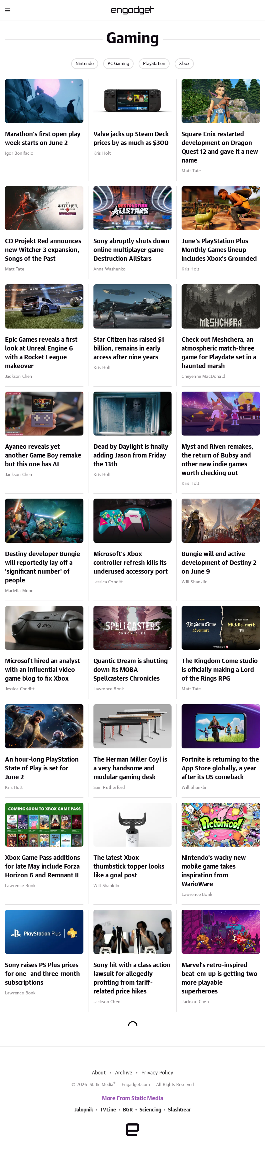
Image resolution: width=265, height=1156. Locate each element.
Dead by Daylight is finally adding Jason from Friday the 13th (130, 456)
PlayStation (154, 64)
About (99, 1072)
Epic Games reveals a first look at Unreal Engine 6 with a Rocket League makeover (41, 353)
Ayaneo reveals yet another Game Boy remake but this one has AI (43, 456)
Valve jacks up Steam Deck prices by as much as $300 (131, 138)
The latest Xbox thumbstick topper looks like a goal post (128, 867)
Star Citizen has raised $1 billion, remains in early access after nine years (128, 349)
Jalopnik (83, 1109)
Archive (123, 1072)
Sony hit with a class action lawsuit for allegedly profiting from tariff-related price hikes (132, 978)
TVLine (108, 1109)
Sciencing (150, 1109)
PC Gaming (118, 64)
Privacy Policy (157, 1072)
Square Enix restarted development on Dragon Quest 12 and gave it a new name (220, 147)
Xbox (184, 64)
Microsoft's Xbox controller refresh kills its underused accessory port (130, 563)
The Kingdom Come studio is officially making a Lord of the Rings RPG (220, 670)
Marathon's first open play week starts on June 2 (43, 138)
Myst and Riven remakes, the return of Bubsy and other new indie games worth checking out (217, 460)
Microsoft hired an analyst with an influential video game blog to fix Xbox (42, 670)
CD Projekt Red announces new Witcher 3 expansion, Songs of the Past (43, 250)
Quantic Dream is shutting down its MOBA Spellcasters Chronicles (130, 670)
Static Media (101, 1085)
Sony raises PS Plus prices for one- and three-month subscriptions (42, 974)
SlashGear (179, 1109)
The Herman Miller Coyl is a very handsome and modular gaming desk (130, 768)
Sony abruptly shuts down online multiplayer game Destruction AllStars (131, 250)
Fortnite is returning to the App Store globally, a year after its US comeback (220, 768)
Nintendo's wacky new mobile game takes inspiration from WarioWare (214, 871)
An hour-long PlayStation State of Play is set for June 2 (42, 768)
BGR (128, 1109)
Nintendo (85, 64)
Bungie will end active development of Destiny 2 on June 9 (219, 563)
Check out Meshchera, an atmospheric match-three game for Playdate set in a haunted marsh (219, 353)
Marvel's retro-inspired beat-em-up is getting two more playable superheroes (219, 978)
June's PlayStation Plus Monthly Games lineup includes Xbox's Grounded (219, 250)
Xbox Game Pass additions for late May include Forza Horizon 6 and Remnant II (42, 867)
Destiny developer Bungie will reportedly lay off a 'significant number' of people (42, 567)
